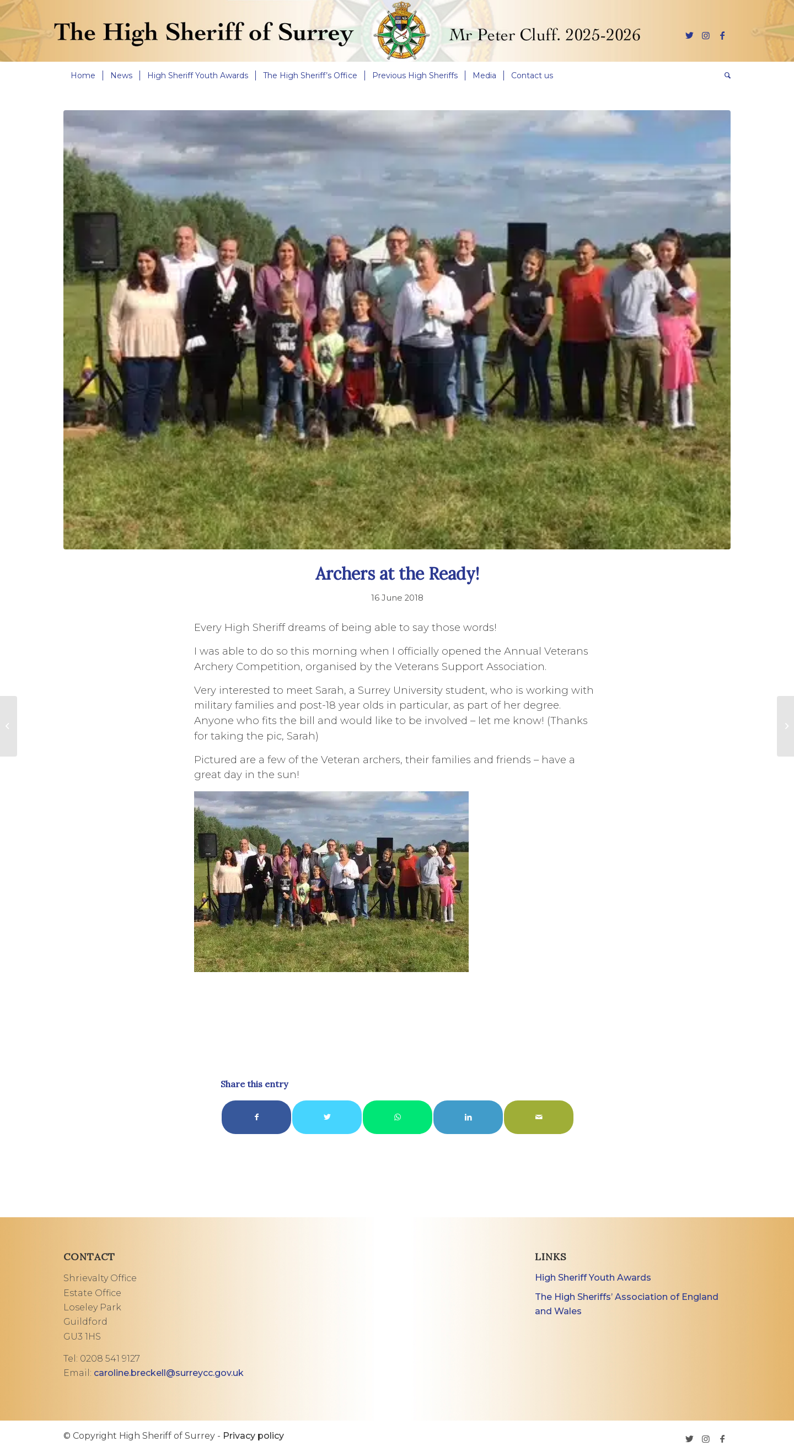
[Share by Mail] (538, 1117)
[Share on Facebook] (256, 1117)
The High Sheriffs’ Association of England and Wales (626, 1304)
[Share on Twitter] (327, 1117)
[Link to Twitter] (689, 35)
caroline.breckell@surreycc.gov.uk (169, 1373)
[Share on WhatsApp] (397, 1117)
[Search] (724, 75)
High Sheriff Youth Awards (593, 1277)
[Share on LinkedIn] (468, 1117)
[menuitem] (83, 75)
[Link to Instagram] (706, 35)
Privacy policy (253, 1436)
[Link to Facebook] (722, 35)
